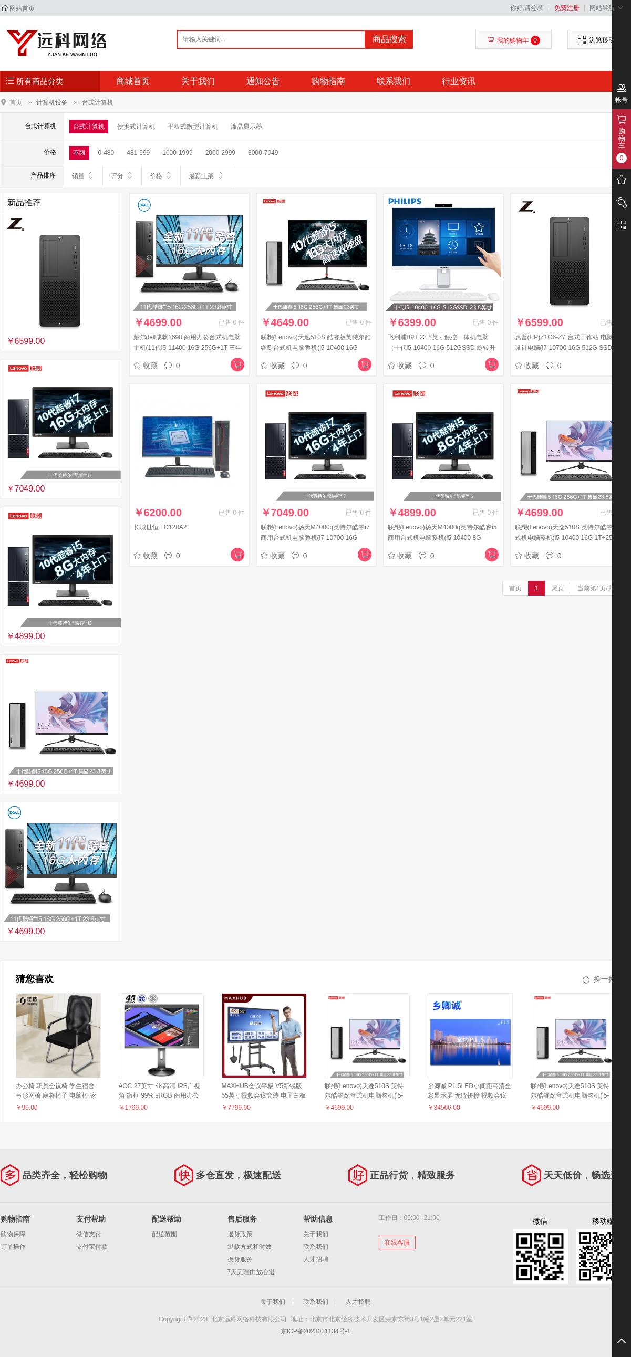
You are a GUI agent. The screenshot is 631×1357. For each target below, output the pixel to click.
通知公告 (263, 81)
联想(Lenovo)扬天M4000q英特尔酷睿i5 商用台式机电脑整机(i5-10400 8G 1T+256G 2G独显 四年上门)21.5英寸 (442, 538)
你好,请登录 (526, 8)
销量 (83, 175)
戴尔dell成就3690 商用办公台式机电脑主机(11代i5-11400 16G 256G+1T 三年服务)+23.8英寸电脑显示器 (187, 347)
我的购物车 (513, 40)
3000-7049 (263, 152)
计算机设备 (52, 102)
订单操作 (13, 1246)
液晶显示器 (246, 126)
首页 (15, 102)
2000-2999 (220, 152)
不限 (79, 152)
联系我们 (393, 81)
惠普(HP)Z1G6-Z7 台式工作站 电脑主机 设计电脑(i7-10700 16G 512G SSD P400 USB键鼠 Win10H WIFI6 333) (570, 347)
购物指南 (328, 81)
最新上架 (206, 175)
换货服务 (240, 1259)
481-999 (138, 152)
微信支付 (88, 1234)
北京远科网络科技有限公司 (56, 43)
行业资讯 (458, 81)
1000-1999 (177, 152)
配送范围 (164, 1234)
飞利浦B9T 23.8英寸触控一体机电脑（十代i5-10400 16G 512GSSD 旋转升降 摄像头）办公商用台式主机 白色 (441, 347)
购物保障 (13, 1234)
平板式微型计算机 (193, 126)
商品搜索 (389, 39)
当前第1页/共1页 (600, 588)
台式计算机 (97, 102)
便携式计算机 (136, 126)
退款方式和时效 (249, 1246)
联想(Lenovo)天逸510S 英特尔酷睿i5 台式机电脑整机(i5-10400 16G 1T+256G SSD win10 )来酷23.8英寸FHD (570, 538)
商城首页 (133, 81)
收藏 (145, 365)
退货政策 (240, 1234)
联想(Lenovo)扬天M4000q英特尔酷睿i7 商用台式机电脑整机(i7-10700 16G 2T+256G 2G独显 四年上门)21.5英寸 (315, 538)
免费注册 (567, 8)
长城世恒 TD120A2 (160, 527)
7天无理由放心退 (251, 1272)
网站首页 (22, 8)
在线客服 (397, 1242)
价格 (161, 175)
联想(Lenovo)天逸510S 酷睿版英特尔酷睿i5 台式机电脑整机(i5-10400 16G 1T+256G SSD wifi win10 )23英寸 (316, 347)
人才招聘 (315, 1259)
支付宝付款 (92, 1246)
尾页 (558, 588)
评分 (122, 175)
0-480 (106, 152)
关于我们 (198, 81)
